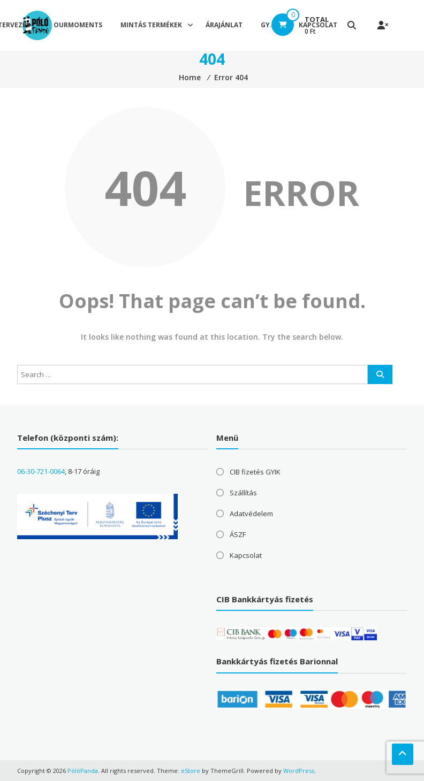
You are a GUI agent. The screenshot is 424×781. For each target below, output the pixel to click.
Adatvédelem (251, 513)
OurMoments (78, 25)
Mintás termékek (151, 25)
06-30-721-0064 (41, 471)
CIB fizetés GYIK (255, 472)
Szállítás (243, 492)
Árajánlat (224, 25)
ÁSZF (238, 534)
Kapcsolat (246, 555)
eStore (190, 771)
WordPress (298, 771)
